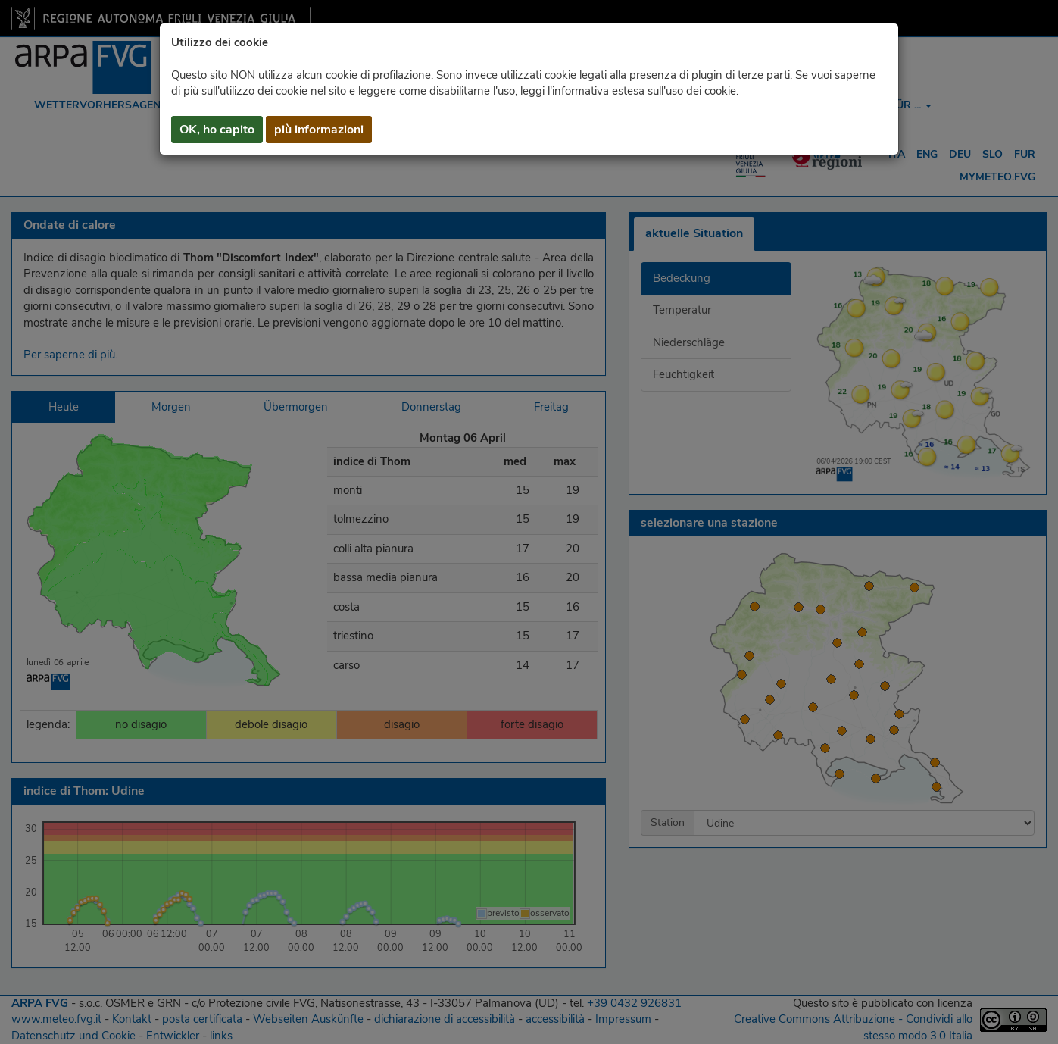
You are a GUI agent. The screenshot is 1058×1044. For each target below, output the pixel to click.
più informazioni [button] (319, 129)
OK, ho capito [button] (216, 129)
